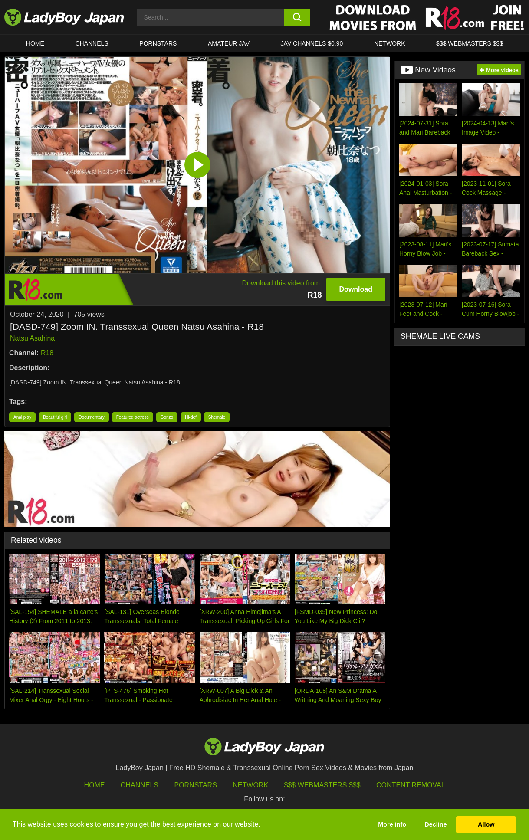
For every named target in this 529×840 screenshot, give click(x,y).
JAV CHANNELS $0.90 (312, 43)
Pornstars (158, 43)
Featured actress (132, 417)
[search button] (297, 17)
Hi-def (191, 417)
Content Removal (410, 785)
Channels (139, 785)
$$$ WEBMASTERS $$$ (469, 43)
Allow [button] (486, 824)
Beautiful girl (55, 417)
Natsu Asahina (32, 338)
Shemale (216, 417)
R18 (47, 353)
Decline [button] (435, 824)
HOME (35, 43)
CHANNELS (91, 43)
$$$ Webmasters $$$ (322, 785)
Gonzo (167, 417)
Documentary (91, 417)
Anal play (22, 417)
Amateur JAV (229, 43)
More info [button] (392, 824)
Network (389, 43)
